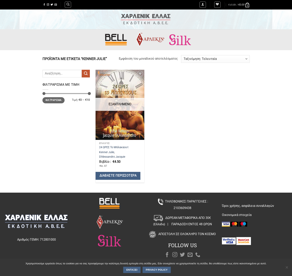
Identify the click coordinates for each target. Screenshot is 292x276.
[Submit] (86, 73)
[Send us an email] (55, 4)
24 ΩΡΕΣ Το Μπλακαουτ (114, 147)
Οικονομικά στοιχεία (237, 215)
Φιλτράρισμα (53, 100)
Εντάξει (131, 269)
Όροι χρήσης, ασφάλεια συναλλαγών (248, 206)
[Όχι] (286, 268)
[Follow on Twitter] (52, 4)
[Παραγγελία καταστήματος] (215, 59)
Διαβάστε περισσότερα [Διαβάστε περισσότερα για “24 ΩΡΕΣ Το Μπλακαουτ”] (118, 175)
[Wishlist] (217, 5)
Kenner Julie (106, 152)
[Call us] (197, 255)
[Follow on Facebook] (44, 4)
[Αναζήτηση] (68, 5)
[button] (203, 5)
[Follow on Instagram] (48, 4)
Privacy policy (157, 269)
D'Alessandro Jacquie (112, 156)
